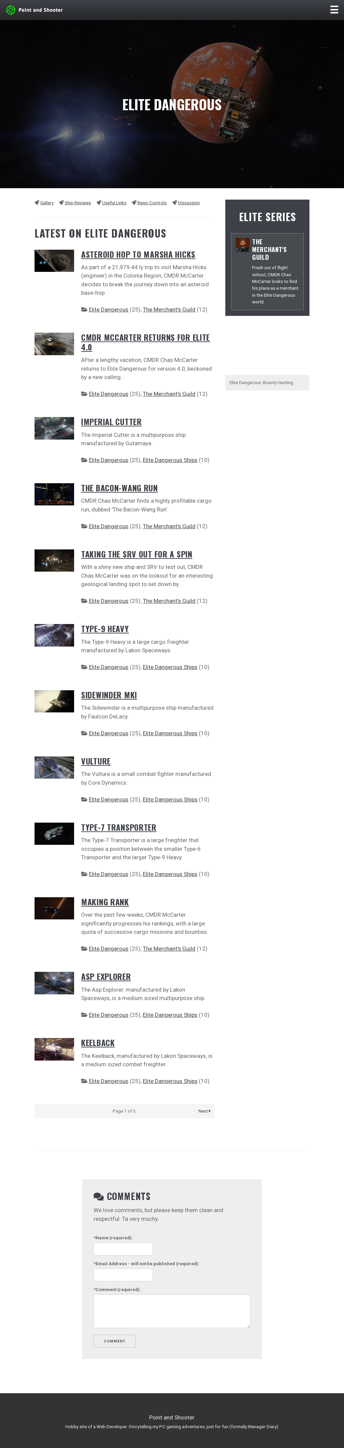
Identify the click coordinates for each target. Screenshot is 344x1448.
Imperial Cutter (111, 421)
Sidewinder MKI (109, 695)
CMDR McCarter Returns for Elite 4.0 (145, 342)
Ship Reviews (78, 202)
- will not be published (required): (146, 1263)
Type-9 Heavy (105, 628)
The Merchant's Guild (169, 309)
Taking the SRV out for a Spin (136, 554)
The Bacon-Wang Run (119, 488)
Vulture (96, 761)
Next (204, 1111)
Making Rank (105, 902)
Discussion (189, 202)
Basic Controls (152, 202)
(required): (113, 1237)
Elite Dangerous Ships (170, 460)
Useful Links (114, 202)
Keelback (98, 1042)
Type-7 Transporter (119, 827)
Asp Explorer (106, 976)
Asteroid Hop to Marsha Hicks (138, 254)
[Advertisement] (267, 503)
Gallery (47, 202)
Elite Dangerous (108, 309)
